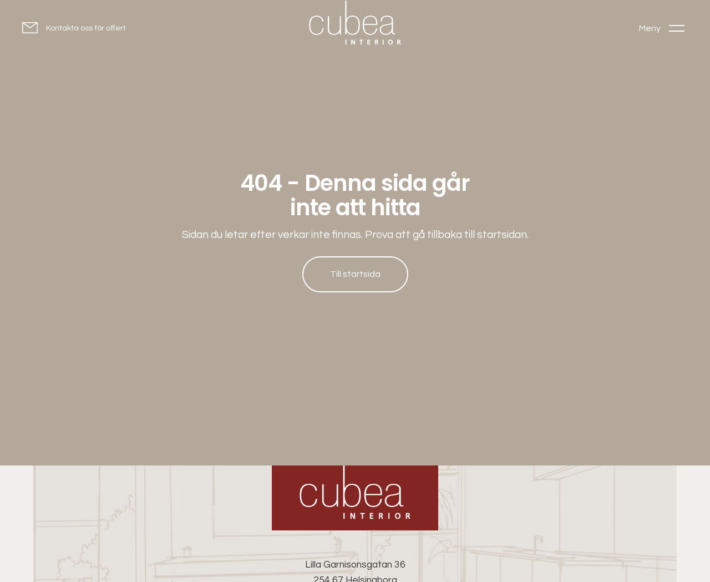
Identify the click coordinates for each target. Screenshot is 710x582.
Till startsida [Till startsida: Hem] (355, 274)
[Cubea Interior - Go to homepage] (355, 497)
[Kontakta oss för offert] (74, 27)
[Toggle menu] (662, 28)
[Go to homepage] (355, 25)
